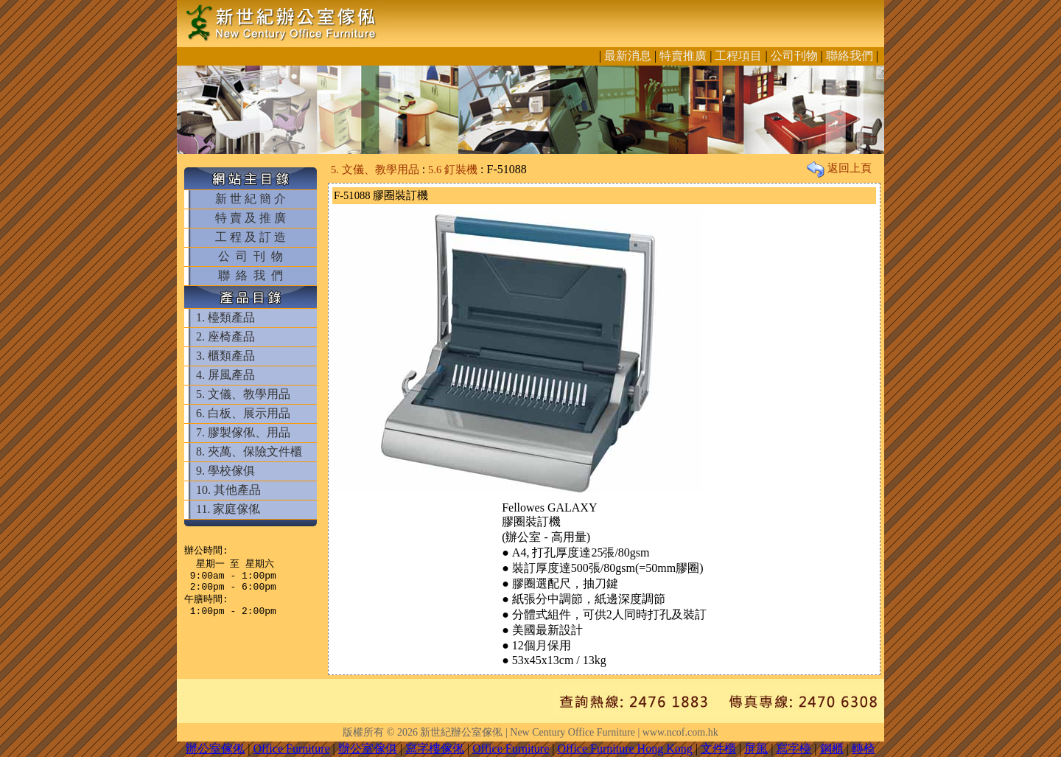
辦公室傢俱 (367, 748)
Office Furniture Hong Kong (625, 748)
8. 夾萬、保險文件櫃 (249, 451)
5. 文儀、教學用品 (243, 394)
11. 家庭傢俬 (228, 509)
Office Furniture (291, 748)
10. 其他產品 (228, 490)
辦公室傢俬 (215, 748)
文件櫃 (718, 748)
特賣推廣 (683, 55)
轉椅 (863, 748)
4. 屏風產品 (225, 375)
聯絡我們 (849, 55)
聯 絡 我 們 (250, 275)
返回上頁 (839, 168)
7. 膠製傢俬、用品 (243, 432)
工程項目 (738, 55)
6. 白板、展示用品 (243, 413)
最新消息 (627, 55)
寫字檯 (793, 748)
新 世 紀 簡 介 (250, 198)
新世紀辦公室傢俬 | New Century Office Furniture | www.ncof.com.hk (569, 732)
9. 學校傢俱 (225, 470)
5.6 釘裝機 (452, 169)
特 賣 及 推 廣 (250, 218)
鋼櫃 (832, 748)
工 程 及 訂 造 (250, 237)
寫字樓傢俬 (434, 748)
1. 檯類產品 (225, 317)
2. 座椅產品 (225, 336)
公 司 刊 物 (250, 256)
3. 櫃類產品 (225, 355)
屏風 (756, 748)
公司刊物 (794, 55)
